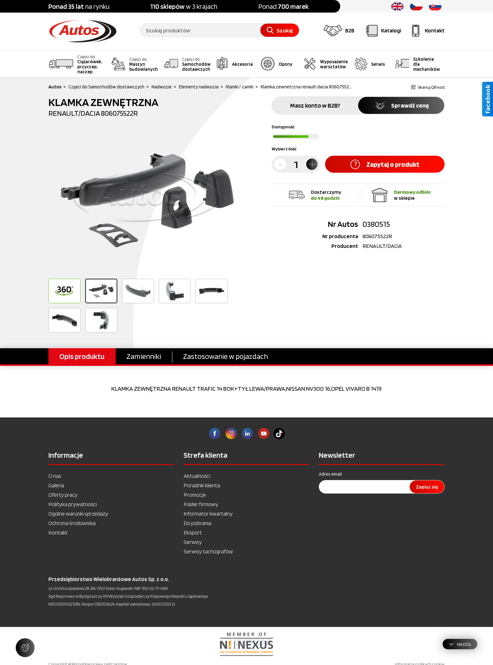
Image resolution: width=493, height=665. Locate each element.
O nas (54, 475)
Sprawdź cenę (401, 105)
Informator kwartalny (208, 513)
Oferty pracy (63, 494)
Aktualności (197, 475)
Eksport (193, 532)
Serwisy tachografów (208, 551)
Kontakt (58, 532)
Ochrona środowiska (72, 523)
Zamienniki (143, 356)
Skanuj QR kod (428, 87)
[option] (147, 200)
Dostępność (283, 126)
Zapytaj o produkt (384, 164)
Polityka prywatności (72, 504)
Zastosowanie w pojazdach (225, 356)
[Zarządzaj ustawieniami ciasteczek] (25, 647)
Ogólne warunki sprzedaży (78, 513)
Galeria (56, 485)
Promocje (195, 494)
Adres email (330, 474)
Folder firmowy (201, 504)
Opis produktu (81, 356)
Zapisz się (427, 487)
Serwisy (193, 542)
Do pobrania (197, 523)
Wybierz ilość (284, 148)
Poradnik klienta (202, 485)
